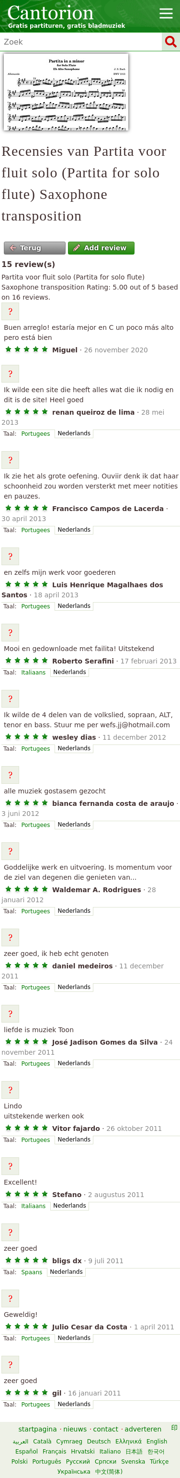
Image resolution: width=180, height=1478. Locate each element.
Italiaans (33, 672)
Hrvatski (83, 1451)
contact (105, 1429)
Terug (25, 248)
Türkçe (159, 1461)
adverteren (142, 1429)
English (156, 1441)
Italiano (110, 1451)
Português (47, 1461)
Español (26, 1451)
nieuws (75, 1429)
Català (42, 1441)
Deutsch (99, 1441)
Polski (19, 1461)
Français (54, 1451)
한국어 (156, 1451)
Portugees (35, 434)
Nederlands (73, 433)
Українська (73, 1471)
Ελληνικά (128, 1441)
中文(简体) (109, 1471)
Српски (106, 1461)
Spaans (31, 1272)
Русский (78, 1461)
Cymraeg (69, 1441)
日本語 (134, 1451)
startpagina (38, 1429)
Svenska (133, 1461)
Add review (99, 248)
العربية (21, 1441)
